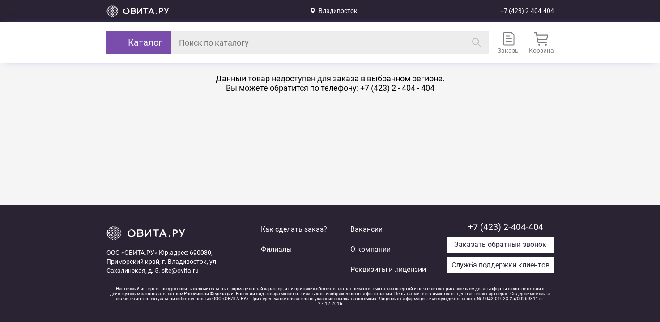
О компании (370, 249)
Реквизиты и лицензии (388, 269)
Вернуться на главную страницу (137, 11)
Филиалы (276, 249)
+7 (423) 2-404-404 (527, 10)
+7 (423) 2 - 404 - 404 (397, 88)
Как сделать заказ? (294, 229)
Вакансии (366, 229)
